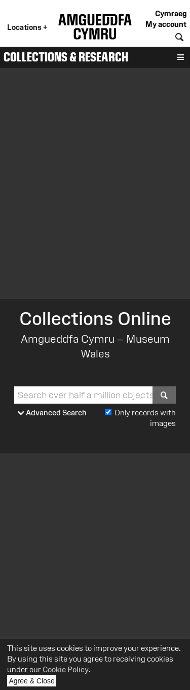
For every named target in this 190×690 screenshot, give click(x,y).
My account (165, 24)
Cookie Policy (66, 669)
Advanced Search (52, 413)
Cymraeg (170, 13)
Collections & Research (66, 56)
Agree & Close (33, 681)
